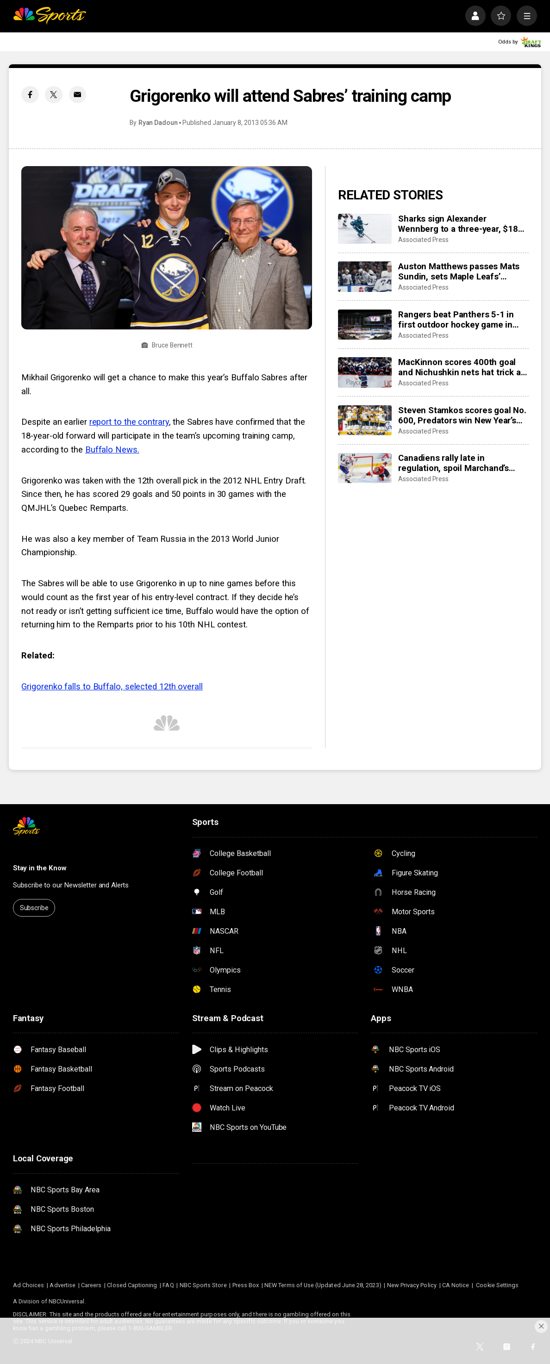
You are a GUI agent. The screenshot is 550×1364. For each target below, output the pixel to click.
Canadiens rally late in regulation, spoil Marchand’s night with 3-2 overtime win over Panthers (461, 463)
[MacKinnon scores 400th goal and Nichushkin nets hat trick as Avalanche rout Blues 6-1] (365, 372)
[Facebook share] (29, 94)
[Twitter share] (53, 94)
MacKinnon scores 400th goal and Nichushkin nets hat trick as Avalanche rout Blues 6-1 (461, 367)
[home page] (49, 16)
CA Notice (455, 1285)
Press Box (245, 1285)
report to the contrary (129, 422)
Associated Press (423, 239)
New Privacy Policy (412, 1285)
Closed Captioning (132, 1285)
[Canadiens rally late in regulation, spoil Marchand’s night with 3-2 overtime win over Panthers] (365, 468)
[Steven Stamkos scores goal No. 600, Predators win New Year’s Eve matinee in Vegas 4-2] (365, 420)
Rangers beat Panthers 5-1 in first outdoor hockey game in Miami (456, 320)
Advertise (62, 1285)
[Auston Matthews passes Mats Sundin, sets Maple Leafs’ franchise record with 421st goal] (365, 276)
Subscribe (34, 907)
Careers (91, 1285)
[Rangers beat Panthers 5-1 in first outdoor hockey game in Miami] (365, 325)
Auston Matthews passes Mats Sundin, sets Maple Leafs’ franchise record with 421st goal (462, 271)
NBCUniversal (67, 1301)
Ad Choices (28, 1285)
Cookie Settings (497, 1285)
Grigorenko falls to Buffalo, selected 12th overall (111, 687)
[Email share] (77, 94)
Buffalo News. (112, 450)
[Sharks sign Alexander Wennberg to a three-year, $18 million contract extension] (365, 229)
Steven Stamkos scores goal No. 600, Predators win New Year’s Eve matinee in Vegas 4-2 (462, 415)
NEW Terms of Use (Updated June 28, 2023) (322, 1285)
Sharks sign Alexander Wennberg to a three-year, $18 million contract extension (458, 224)
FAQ (168, 1285)
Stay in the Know (40, 868)
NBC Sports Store (203, 1285)
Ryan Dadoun (158, 122)
